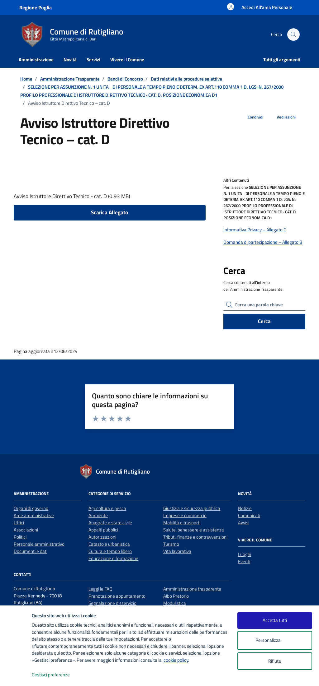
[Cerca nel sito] (293, 34)
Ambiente (98, 515)
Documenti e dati (30, 551)
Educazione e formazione (113, 558)
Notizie (245, 508)
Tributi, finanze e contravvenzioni (195, 536)
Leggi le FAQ (100, 588)
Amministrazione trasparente (192, 588)
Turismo (171, 544)
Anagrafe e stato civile (110, 522)
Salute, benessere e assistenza (193, 529)
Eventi (244, 561)
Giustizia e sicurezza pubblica (191, 508)
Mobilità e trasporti (181, 522)
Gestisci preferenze (57, 675)
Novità (70, 59)
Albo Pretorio (176, 596)
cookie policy (176, 660)
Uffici (19, 522)
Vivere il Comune (127, 59)
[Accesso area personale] (267, 7)
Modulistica (174, 603)
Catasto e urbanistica (109, 544)
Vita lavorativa (177, 551)
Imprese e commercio (185, 515)
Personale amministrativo (39, 544)
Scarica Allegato (109, 212)
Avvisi (243, 522)
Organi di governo (31, 508)
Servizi (93, 59)
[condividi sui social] (250, 117)
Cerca (264, 321)
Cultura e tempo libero (110, 551)
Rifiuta (274, 661)
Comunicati (249, 515)
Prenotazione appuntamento (116, 596)
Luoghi (244, 554)
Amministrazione (36, 59)
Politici (20, 536)
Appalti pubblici (103, 529)
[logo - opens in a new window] (16, 675)
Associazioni (26, 529)
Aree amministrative (34, 515)
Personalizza (274, 640)
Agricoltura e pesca (107, 508)
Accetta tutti (275, 620)
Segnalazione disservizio (112, 603)
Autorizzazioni (102, 536)
